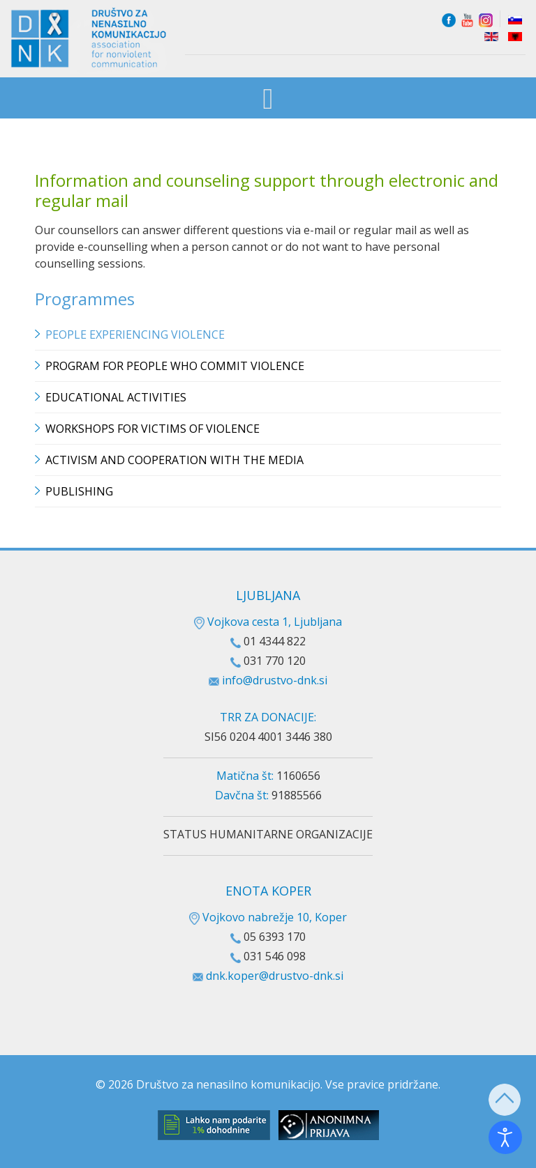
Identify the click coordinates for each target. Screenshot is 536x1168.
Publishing (79, 491)
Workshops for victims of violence (152, 428)
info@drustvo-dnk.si (274, 680)
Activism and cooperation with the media (174, 460)
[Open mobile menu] (268, 99)
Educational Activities (115, 397)
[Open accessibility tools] (505, 1137)
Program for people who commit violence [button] (174, 366)
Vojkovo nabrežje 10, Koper (268, 917)
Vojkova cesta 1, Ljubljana (268, 621)
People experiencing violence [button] (135, 334)
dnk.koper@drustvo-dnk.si (274, 975)
